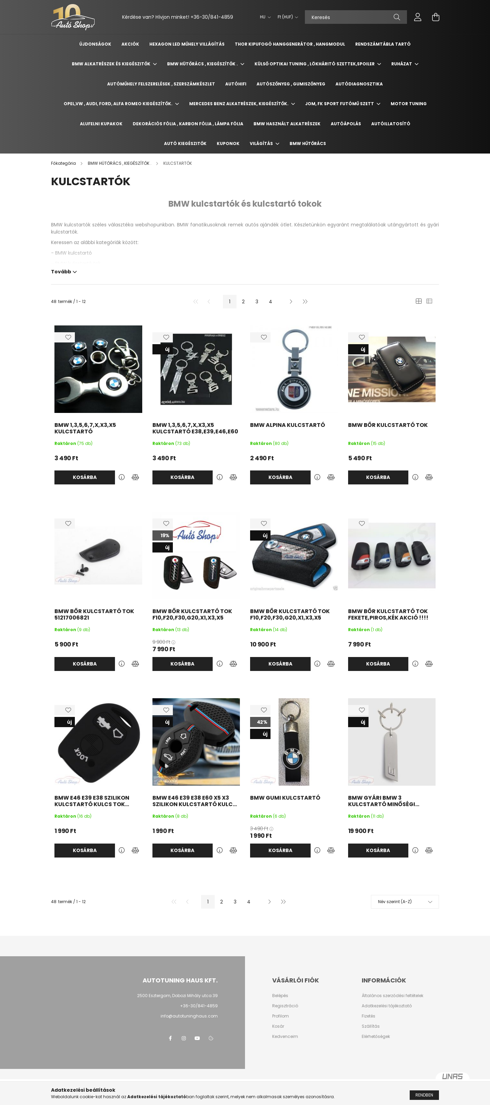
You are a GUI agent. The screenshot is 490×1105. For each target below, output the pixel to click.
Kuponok (228, 143)
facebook (170, 1038)
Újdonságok (95, 44)
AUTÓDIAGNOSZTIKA (359, 84)
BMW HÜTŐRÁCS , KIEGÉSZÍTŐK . (203, 64)
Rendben (424, 1095)
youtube (197, 1038)
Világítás (262, 143)
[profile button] (418, 17)
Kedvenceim (285, 1036)
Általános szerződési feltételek (392, 995)
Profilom (280, 1016)
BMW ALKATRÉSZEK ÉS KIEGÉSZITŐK (111, 64)
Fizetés (368, 1016)
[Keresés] (356, 17)
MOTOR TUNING (409, 104)
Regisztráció (285, 1006)
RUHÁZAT (402, 64)
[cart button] (435, 17)
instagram (184, 1038)
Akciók (130, 44)
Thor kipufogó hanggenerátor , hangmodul (290, 44)
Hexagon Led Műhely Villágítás (187, 44)
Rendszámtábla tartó (383, 44)
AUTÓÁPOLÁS (346, 124)
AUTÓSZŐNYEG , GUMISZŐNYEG (291, 84)
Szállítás (371, 1026)
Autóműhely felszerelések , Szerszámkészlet (161, 84)
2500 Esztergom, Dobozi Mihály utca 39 (177, 995)
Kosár (278, 1026)
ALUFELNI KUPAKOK (101, 124)
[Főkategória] (64, 163)
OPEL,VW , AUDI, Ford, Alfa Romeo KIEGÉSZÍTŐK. (119, 104)
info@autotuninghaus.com (189, 1016)
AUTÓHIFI (235, 84)
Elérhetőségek (376, 1036)
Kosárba (85, 477)
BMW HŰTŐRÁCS (308, 143)
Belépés (280, 995)
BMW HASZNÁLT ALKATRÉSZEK (287, 124)
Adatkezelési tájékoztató (387, 1006)
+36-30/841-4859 (212, 17)
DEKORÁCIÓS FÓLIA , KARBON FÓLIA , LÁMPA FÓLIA (188, 124)
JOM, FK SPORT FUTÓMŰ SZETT (340, 104)
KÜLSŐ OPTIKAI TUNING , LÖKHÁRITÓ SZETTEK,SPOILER (315, 64)
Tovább (61, 271)
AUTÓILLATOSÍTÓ (390, 124)
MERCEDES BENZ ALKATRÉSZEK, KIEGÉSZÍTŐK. (239, 104)
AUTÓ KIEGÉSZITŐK (185, 143)
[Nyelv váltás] (264, 17)
